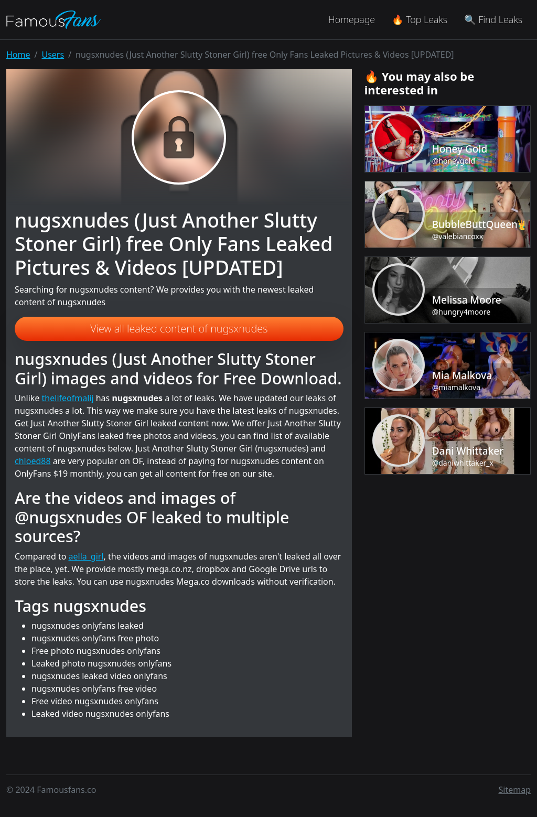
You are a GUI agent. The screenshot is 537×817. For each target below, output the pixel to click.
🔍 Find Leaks (493, 19)
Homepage (351, 19)
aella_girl (86, 556)
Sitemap (515, 790)
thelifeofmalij (68, 398)
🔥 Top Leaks (419, 19)
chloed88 (33, 461)
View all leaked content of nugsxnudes (178, 328)
